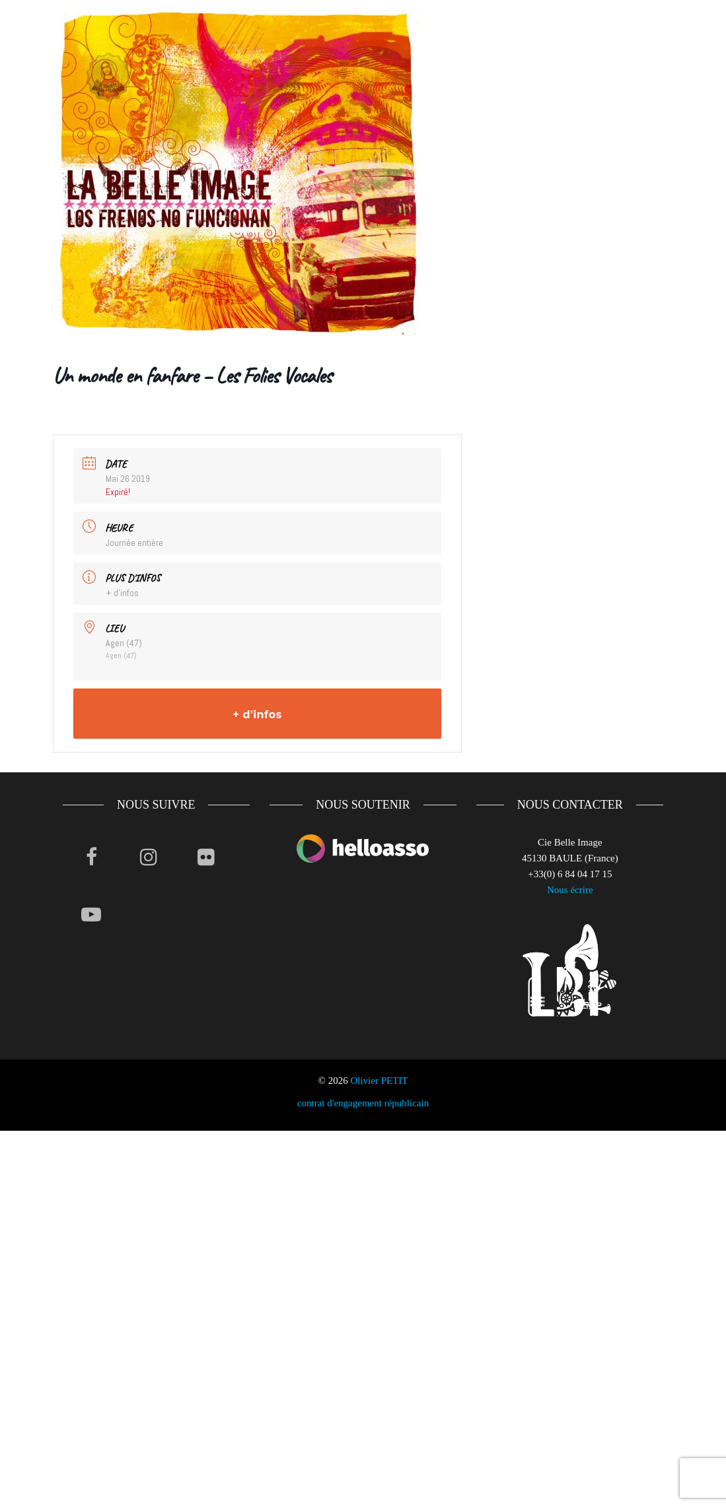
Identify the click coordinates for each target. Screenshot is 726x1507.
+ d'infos (122, 593)
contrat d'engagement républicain (363, 1103)
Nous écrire (570, 890)
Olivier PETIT (379, 1080)
